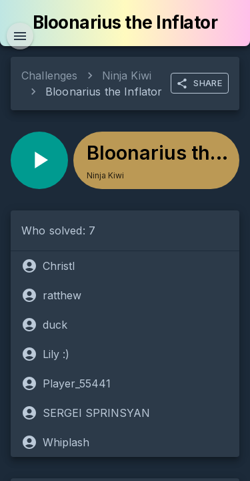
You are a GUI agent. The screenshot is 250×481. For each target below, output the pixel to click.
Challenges (49, 75)
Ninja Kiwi (127, 75)
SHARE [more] (199, 83)
